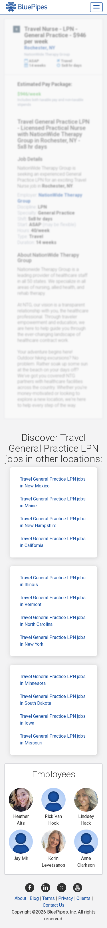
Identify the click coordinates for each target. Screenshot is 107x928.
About (20, 898)
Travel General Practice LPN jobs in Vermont (53, 601)
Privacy (65, 898)
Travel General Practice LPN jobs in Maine (53, 502)
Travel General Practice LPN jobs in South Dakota (53, 700)
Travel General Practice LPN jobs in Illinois (53, 581)
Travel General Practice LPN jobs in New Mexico (53, 482)
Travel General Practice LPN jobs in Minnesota (53, 680)
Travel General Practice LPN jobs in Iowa (53, 720)
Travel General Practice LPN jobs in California (53, 542)
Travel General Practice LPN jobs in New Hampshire (53, 522)
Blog (34, 898)
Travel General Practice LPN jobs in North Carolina (53, 621)
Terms (48, 898)
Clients (83, 898)
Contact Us (53, 905)
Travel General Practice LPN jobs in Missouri (53, 739)
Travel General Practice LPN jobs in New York (53, 641)
